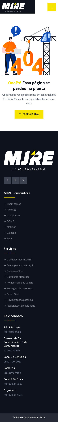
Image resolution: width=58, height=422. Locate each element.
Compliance (13, 215)
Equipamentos (15, 271)
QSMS (10, 221)
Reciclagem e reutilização (21, 305)
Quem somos (14, 204)
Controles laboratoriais (19, 259)
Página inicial (29, 114)
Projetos (11, 209)
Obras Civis (13, 294)
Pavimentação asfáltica (20, 300)
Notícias (11, 227)
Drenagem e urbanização (20, 265)
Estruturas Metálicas (18, 277)
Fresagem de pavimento (20, 288)
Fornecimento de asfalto (20, 282)
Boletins (11, 232)
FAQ (9, 238)
